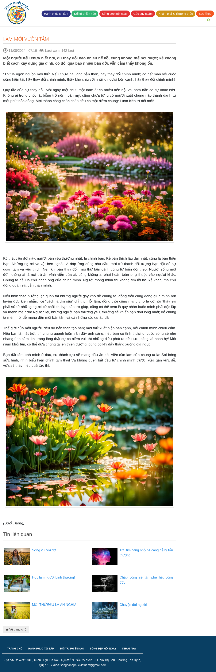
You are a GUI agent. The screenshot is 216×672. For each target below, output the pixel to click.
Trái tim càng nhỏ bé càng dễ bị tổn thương (146, 552)
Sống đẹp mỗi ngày (114, 13)
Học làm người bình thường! (53, 577)
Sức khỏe (205, 13)
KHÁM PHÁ (129, 648)
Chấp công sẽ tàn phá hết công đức (146, 580)
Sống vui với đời (44, 550)
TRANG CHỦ (14, 648)
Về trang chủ (16, 629)
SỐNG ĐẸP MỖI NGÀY (103, 648)
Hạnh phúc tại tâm (56, 13)
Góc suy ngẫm (143, 13)
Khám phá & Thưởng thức (176, 13)
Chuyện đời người (133, 605)
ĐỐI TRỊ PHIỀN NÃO (72, 648)
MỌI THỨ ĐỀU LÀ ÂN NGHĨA (54, 605)
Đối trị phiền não (85, 13)
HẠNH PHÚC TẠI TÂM (41, 648)
